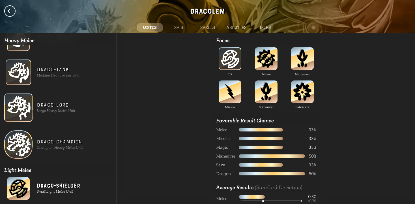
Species (10, 11)
